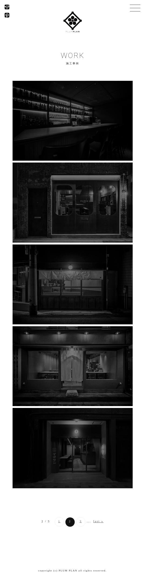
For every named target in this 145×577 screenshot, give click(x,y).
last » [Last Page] (98, 521)
